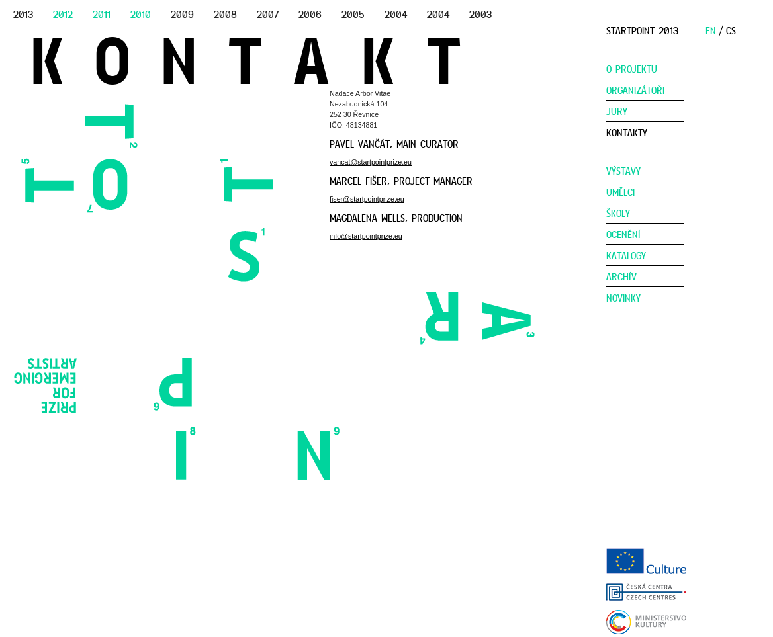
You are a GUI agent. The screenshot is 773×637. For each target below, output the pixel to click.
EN (710, 31)
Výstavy (623, 171)
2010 (140, 15)
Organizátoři (635, 91)
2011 (102, 15)
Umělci (620, 192)
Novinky (623, 298)
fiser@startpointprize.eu (367, 199)
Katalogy (626, 256)
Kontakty (626, 133)
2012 (63, 15)
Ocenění (623, 235)
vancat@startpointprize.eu (371, 162)
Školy (618, 214)
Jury (616, 112)
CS (731, 31)
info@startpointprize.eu (366, 236)
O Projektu (631, 69)
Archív (621, 277)
